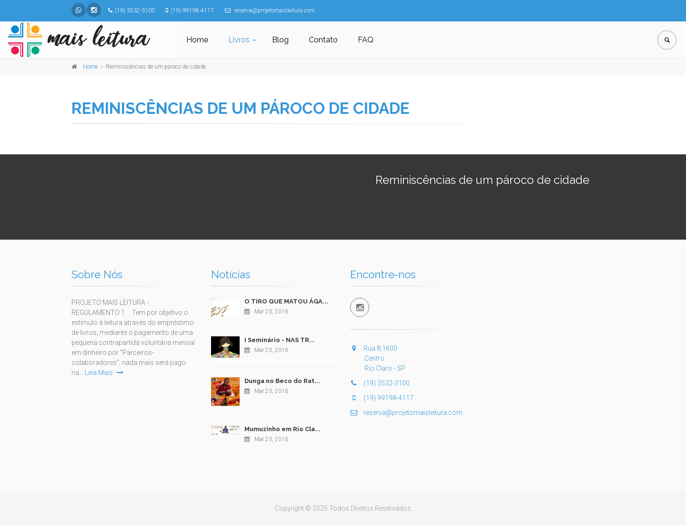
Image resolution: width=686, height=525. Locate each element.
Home (197, 39)
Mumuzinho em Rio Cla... (282, 429)
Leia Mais (104, 372)
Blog (280, 39)
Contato (323, 39)
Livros (239, 39)
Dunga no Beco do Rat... (282, 380)
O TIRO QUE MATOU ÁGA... (286, 301)
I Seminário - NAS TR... (279, 339)
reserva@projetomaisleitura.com (406, 412)
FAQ (365, 39)
